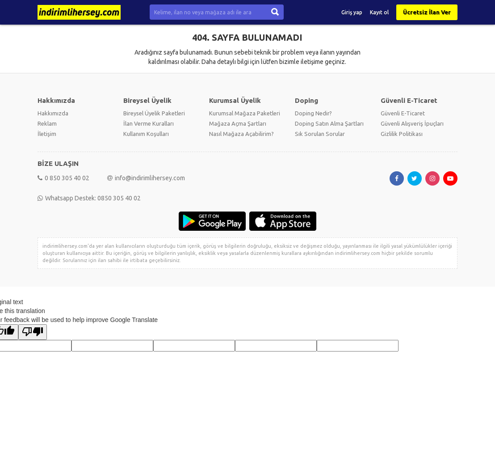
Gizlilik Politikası (402, 134)
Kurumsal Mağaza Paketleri (244, 113)
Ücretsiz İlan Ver (427, 12)
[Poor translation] (32, 332)
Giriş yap (351, 12)
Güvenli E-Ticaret (403, 113)
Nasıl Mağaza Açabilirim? (241, 134)
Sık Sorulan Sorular (320, 134)
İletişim (47, 134)
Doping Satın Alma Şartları (329, 123)
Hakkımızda (53, 113)
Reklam (47, 123)
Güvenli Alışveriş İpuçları (412, 123)
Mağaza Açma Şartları (237, 123)
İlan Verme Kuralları (148, 123)
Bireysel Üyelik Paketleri (154, 113)
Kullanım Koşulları (146, 134)
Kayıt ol (379, 12)
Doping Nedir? (313, 113)
